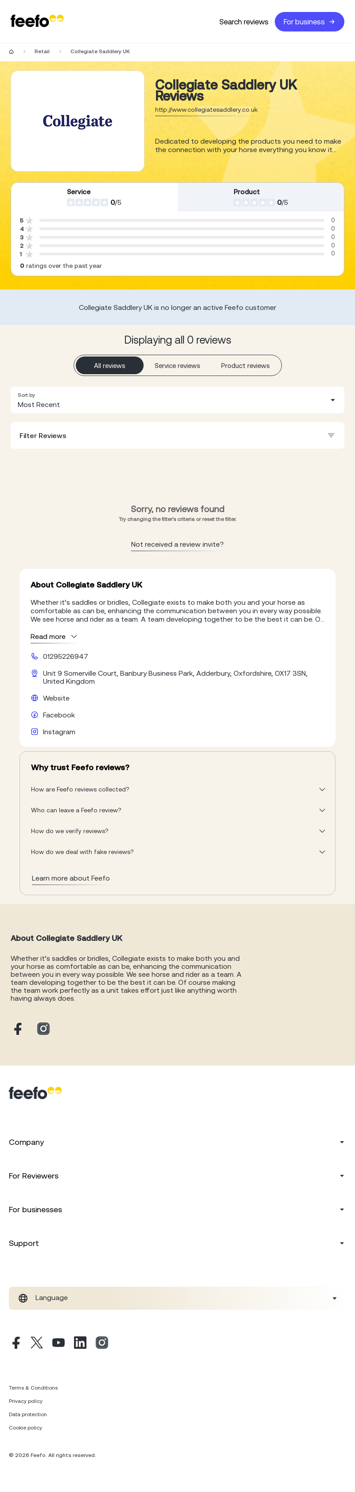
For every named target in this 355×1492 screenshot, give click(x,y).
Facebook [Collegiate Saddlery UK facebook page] (59, 715)
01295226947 (65, 656)
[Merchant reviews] (77, 121)
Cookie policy (25, 1428)
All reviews (109, 365)
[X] (37, 1343)
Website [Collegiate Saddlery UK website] (56, 698)
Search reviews (244, 21)
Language (51, 1297)
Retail (42, 51)
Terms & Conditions (33, 1388)
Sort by (26, 395)
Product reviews (245, 365)
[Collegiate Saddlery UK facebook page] (17, 1029)
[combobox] (177, 400)
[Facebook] (15, 1343)
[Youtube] (58, 1343)
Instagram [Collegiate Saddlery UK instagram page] (59, 732)
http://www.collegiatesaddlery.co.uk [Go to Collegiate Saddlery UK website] (206, 109)
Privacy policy (26, 1401)
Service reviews (177, 365)
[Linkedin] (80, 1343)
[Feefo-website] (37, 21)
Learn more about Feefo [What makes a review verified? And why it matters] (71, 878)
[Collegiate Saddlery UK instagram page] (43, 1029)
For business (309, 21)
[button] (177, 400)
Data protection (28, 1414)
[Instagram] (102, 1343)
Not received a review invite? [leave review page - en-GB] (177, 544)
